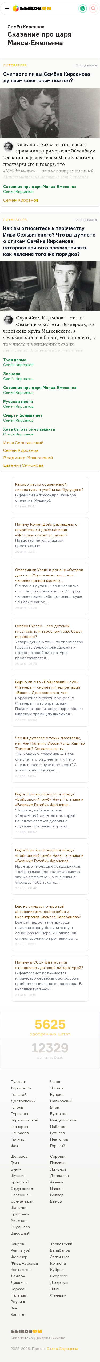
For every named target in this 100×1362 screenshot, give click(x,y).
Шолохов (19, 1156)
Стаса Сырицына (62, 1348)
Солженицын (22, 1201)
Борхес (17, 1288)
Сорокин (58, 1156)
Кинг (15, 1308)
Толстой (18, 1094)
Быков (56, 1201)
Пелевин (58, 1162)
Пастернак (21, 1194)
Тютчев (18, 1139)
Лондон (18, 1276)
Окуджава (20, 1226)
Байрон (17, 1244)
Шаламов (19, 1207)
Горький (57, 1145)
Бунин (16, 1169)
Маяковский (61, 1100)
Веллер (57, 1194)
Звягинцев (60, 1256)
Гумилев (57, 1133)
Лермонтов (21, 1088)
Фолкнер (19, 1256)
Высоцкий (20, 1233)
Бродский (20, 1182)
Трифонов (20, 1214)
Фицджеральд (24, 1263)
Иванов (57, 1188)
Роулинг (18, 1301)
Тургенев (19, 1113)
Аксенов (18, 1220)
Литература (15, 65)
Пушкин (18, 1081)
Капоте (17, 1314)
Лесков (57, 1088)
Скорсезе (59, 1276)
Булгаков (58, 1113)
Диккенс (19, 1282)
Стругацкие (22, 1188)
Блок (54, 1107)
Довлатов (59, 1175)
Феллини (58, 1295)
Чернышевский (24, 1120)
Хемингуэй (20, 1250)
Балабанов (60, 1250)
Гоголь (17, 1107)
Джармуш (59, 1282)
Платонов (59, 1139)
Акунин (56, 1182)
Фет (14, 1145)
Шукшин (18, 1175)
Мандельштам (63, 1120)
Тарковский (61, 1244)
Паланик (18, 1295)
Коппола (58, 1263)
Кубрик (57, 1269)
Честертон (21, 1269)
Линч (54, 1288)
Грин (15, 1162)
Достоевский (23, 1100)
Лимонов (58, 1169)
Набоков (58, 1126)
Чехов (55, 1081)
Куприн (56, 1094)
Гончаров (19, 1126)
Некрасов (20, 1133)
